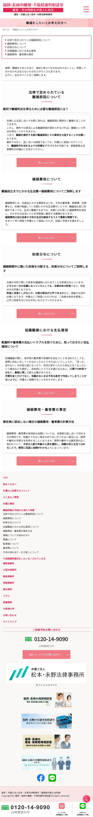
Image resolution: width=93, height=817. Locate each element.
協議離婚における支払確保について (21, 526)
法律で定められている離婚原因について (28, 40)
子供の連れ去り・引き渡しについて (21, 552)
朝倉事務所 (8, 576)
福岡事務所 (8, 563)
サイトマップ (9, 621)
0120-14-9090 (51, 639)
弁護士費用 (8, 503)
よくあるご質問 (11, 497)
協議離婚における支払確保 (21, 50)
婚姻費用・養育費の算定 (20, 54)
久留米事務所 (9, 569)
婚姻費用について (16, 43)
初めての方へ (9, 484)
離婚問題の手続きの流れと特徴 (18, 510)
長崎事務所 (8, 582)
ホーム (6, 29)
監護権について (11, 543)
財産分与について (16, 47)
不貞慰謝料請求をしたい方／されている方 (24, 558)
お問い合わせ (9, 615)
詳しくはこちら (46, 162)
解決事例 (7, 589)
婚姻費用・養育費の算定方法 (17, 530)
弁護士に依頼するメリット (16, 490)
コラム (6, 595)
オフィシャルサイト (46, 683)
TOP (5, 477)
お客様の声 (8, 608)
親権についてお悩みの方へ (16, 535)
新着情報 (7, 602)
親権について (9, 539)
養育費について (11, 547)
